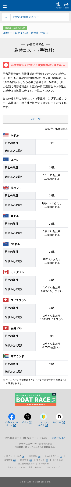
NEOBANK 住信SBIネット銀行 (35, 5)
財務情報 (26, 460)
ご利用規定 (57, 460)
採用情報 (35, 456)
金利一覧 (35, 118)
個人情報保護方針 (26, 464)
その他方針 (44, 464)
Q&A (21, 456)
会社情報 (10, 460)
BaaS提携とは (53, 456)
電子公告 (42, 460)
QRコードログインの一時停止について (26, 32)
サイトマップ (53, 467)
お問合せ (8, 456)
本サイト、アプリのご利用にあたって (25, 467)
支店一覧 (58, 438)
